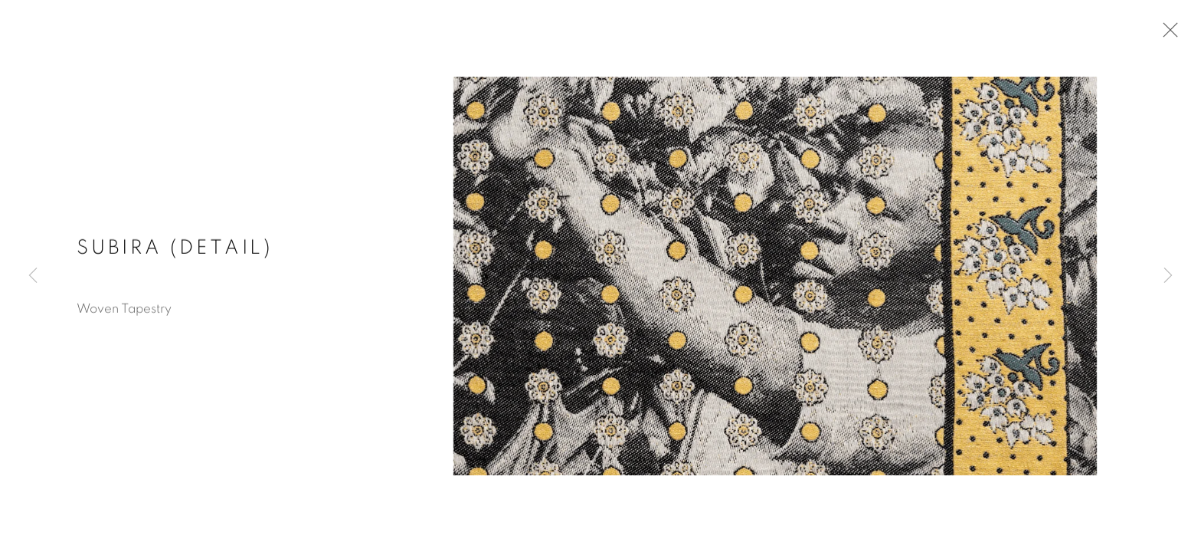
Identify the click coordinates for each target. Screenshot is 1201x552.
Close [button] (1166, 34)
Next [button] (1168, 276)
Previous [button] (33, 276)
